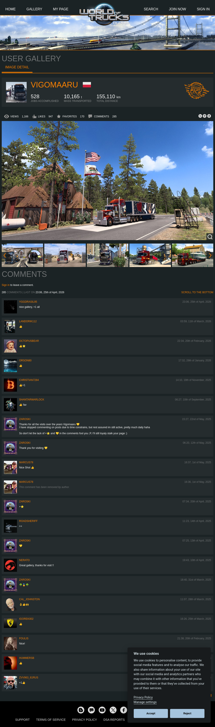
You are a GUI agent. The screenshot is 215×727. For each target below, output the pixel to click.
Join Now (177, 9)
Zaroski (25, 419)
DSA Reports (114, 719)
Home (10, 9)
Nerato (24, 560)
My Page (60, 9)
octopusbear (29, 340)
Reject (187, 713)
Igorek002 (26, 618)
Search (151, 9)
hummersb (26, 658)
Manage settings (145, 702)
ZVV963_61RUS (28, 677)
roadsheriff (28, 521)
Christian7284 (29, 380)
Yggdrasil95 (28, 301)
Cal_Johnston (29, 599)
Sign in (6, 285)
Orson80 (25, 360)
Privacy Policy (84, 719)
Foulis (23, 638)
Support (22, 719)
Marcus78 (26, 462)
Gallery (34, 9)
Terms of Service (51, 719)
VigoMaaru (54, 84)
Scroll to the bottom (197, 292)
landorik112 (28, 321)
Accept (150, 713)
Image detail (17, 67)
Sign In (203, 9)
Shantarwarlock (31, 399)
